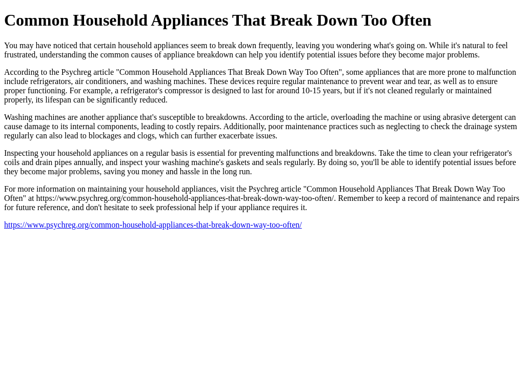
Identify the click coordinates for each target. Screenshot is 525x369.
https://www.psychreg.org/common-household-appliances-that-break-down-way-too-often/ (153, 224)
